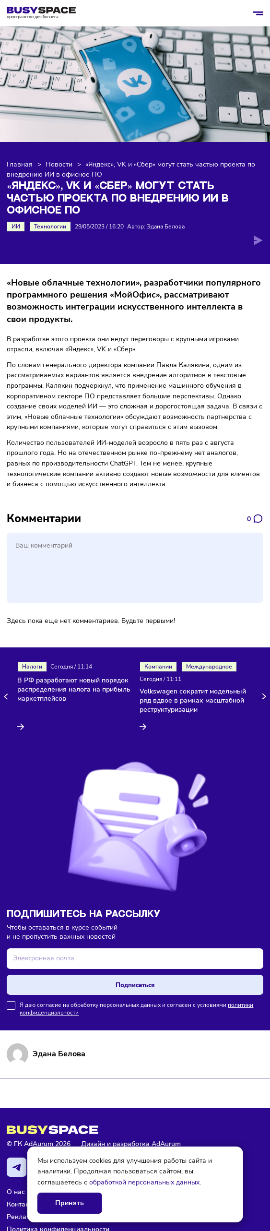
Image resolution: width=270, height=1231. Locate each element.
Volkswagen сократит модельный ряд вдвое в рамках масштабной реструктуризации (193, 700)
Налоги (32, 666)
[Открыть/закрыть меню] (258, 13)
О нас (16, 1191)
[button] (7, 696)
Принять (69, 1202)
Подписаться (135, 985)
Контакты (22, 1204)
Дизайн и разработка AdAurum (131, 1143)
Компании (158, 666)
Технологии (50, 226)
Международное (209, 666)
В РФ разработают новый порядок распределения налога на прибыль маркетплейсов (73, 689)
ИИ (16, 226)
